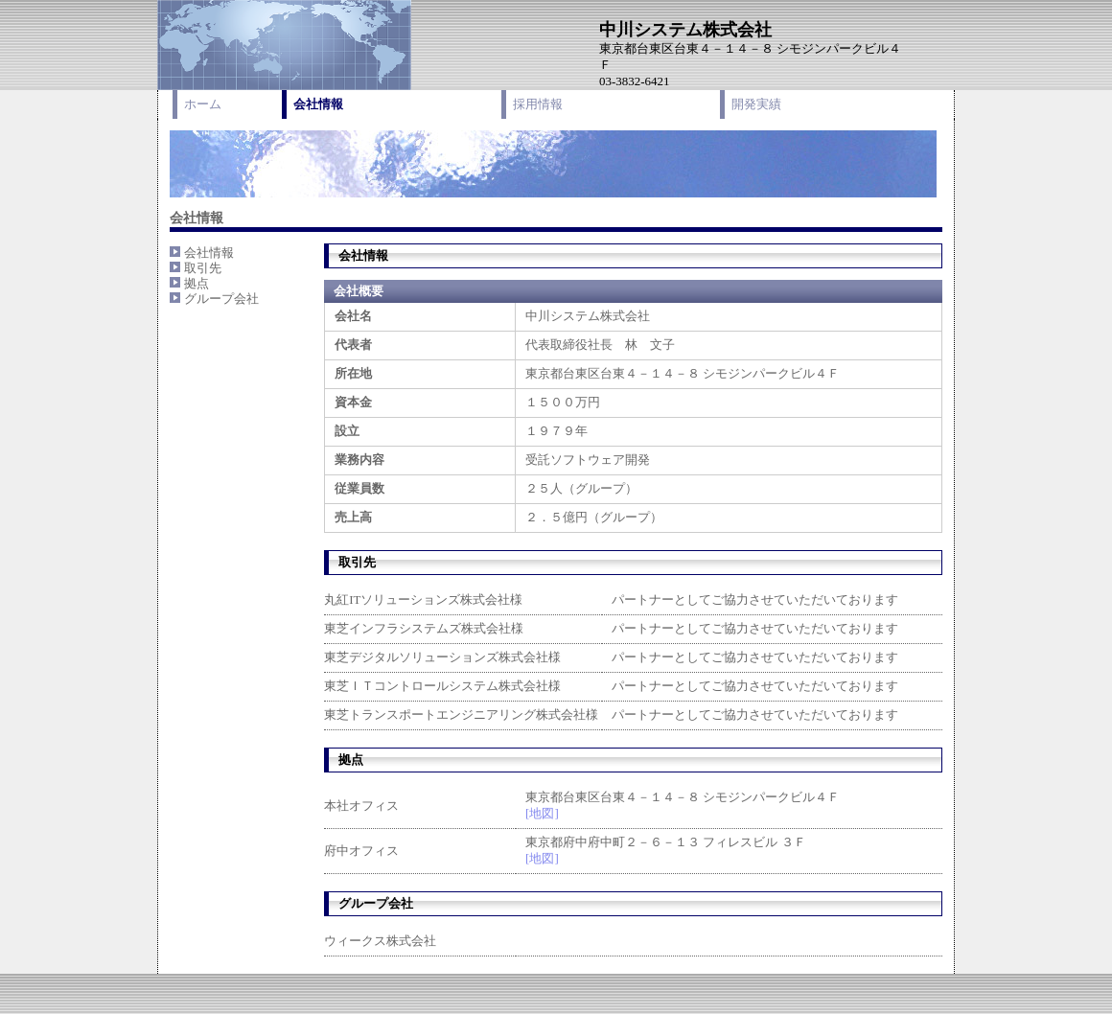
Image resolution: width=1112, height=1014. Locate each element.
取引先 (202, 268)
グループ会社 (221, 298)
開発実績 (756, 104)
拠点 (196, 283)
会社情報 (318, 104)
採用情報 (538, 104)
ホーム (202, 104)
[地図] (542, 813)
